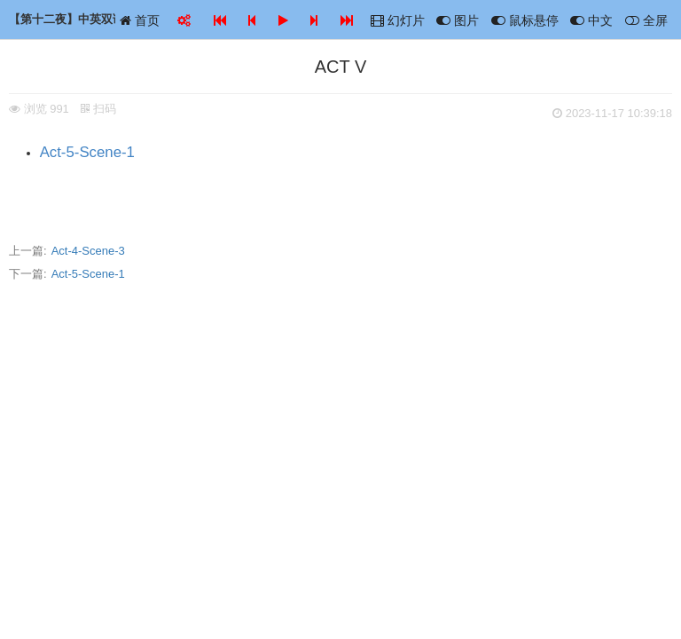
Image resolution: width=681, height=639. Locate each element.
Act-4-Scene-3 (88, 250)
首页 (140, 20)
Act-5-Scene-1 (87, 152)
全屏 (646, 20)
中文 (591, 20)
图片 (457, 20)
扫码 (98, 108)
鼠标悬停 (525, 20)
